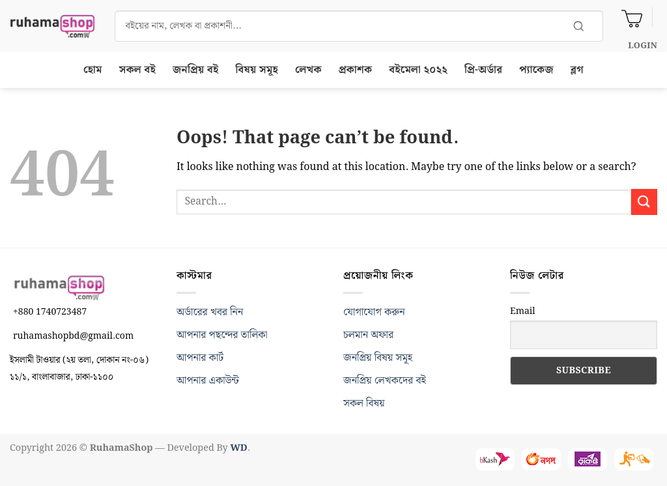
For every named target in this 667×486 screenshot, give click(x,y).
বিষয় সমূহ (257, 70)
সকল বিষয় (364, 403)
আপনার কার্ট (200, 358)
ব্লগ (577, 70)
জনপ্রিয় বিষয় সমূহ (377, 358)
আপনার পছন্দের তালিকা (222, 335)
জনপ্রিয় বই (195, 70)
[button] (642, 45)
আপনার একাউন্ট (208, 381)
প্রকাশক (356, 70)
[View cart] (631, 17)
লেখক (308, 70)
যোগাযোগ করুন (374, 312)
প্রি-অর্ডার (483, 70)
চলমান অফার (368, 335)
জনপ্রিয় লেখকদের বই (384, 381)
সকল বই (137, 70)
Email (522, 311)
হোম (92, 70)
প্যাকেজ (536, 70)
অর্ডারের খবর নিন (210, 312)
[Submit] (644, 201)
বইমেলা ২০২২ (418, 70)
